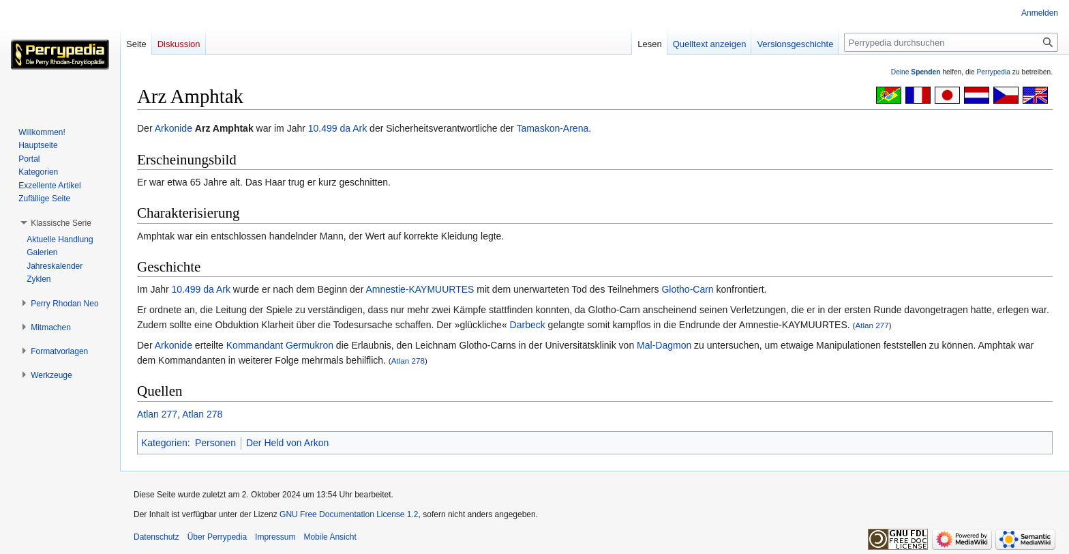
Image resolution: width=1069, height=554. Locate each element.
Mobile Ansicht (329, 537)
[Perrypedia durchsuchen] (951, 42)
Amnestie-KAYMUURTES (419, 289)
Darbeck (527, 324)
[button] (61, 223)
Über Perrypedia (217, 537)
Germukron (309, 345)
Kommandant (254, 345)
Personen (215, 442)
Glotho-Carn (687, 289)
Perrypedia (993, 72)
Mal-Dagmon (664, 345)
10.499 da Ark (337, 128)
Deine (916, 72)
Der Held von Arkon (287, 442)
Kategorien (164, 442)
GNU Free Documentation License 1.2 (349, 514)
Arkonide (173, 128)
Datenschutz (156, 537)
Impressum (275, 537)
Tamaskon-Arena (552, 128)
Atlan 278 (408, 360)
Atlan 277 (871, 325)
